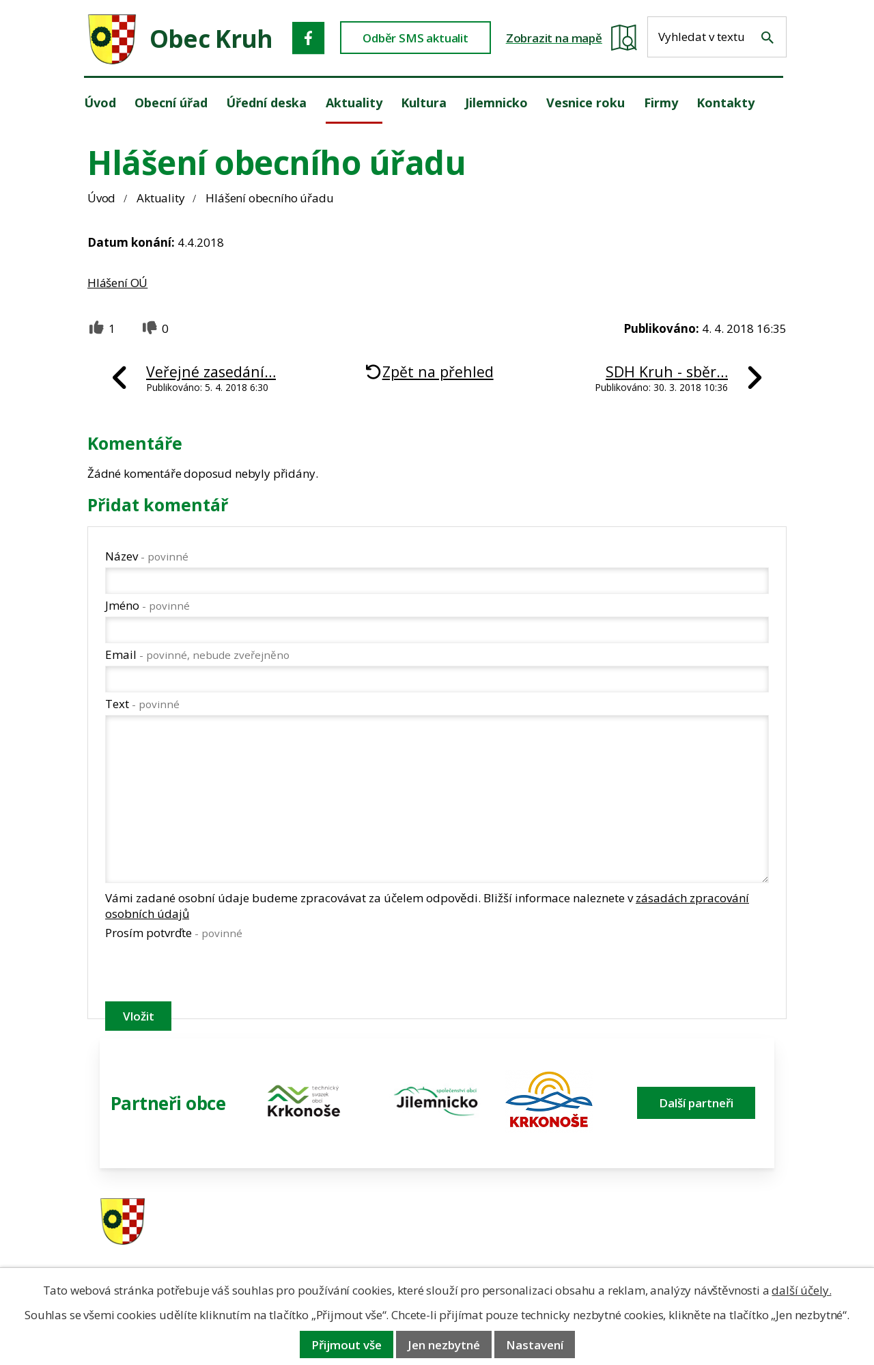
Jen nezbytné (444, 1345)
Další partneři (696, 1103)
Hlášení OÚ (117, 282)
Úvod (101, 198)
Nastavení (534, 1345)
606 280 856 (527, 1240)
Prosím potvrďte (173, 933)
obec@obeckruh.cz (696, 1240)
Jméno (147, 605)
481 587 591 (527, 1222)
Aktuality (160, 198)
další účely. (801, 1290)
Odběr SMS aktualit (415, 38)
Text (142, 704)
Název (146, 556)
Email (197, 654)
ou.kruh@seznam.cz (699, 1222)
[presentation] (209, 973)
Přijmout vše (346, 1345)
